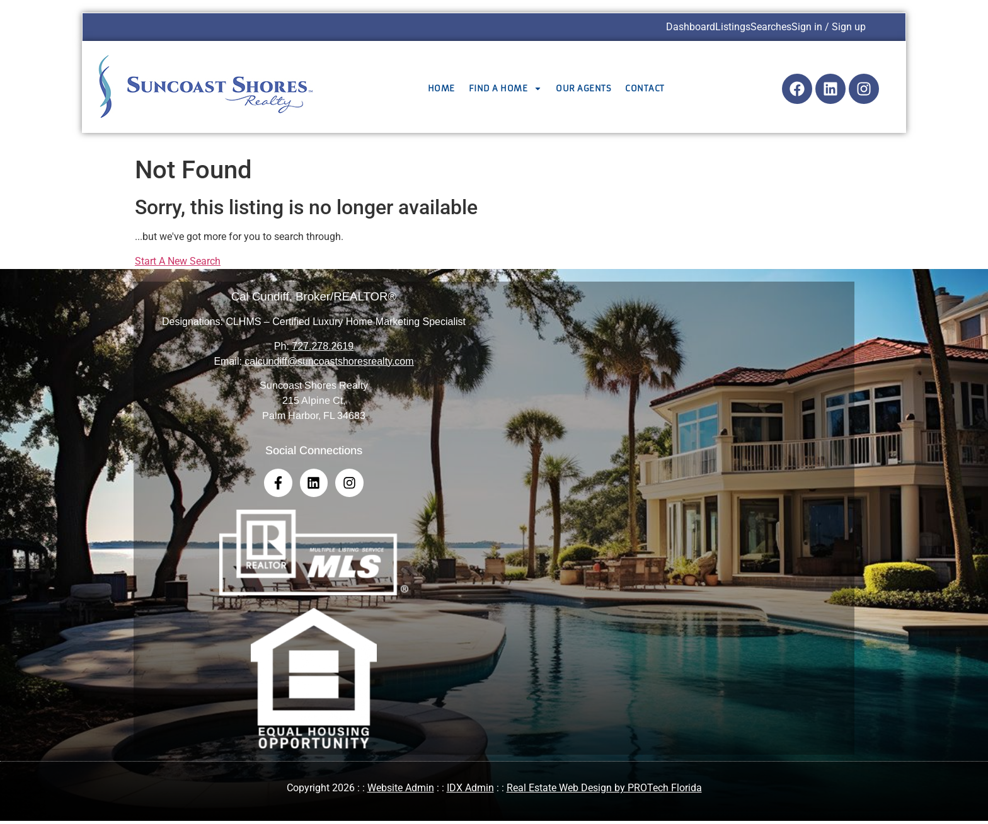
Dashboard (690, 27)
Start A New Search (178, 261)
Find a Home (506, 88)
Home (441, 88)
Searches (770, 27)
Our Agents (583, 88)
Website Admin (400, 792)
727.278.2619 (322, 346)
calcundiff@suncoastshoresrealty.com (328, 361)
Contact (645, 88)
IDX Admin (470, 792)
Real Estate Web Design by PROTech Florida (604, 792)
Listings (732, 27)
